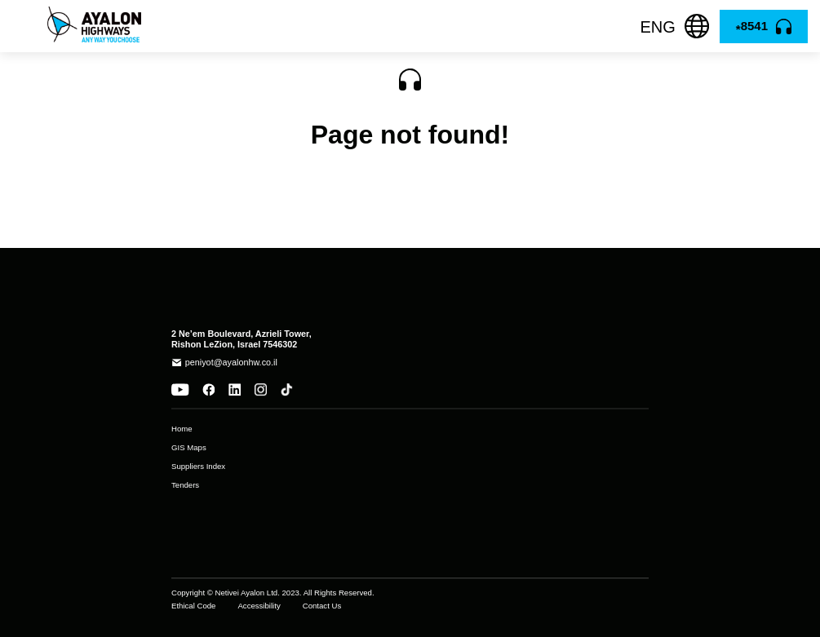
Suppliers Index (198, 466)
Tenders (185, 485)
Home (182, 429)
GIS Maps (188, 448)
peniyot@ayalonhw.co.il (231, 362)
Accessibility (258, 606)
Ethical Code (193, 606)
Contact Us (322, 606)
